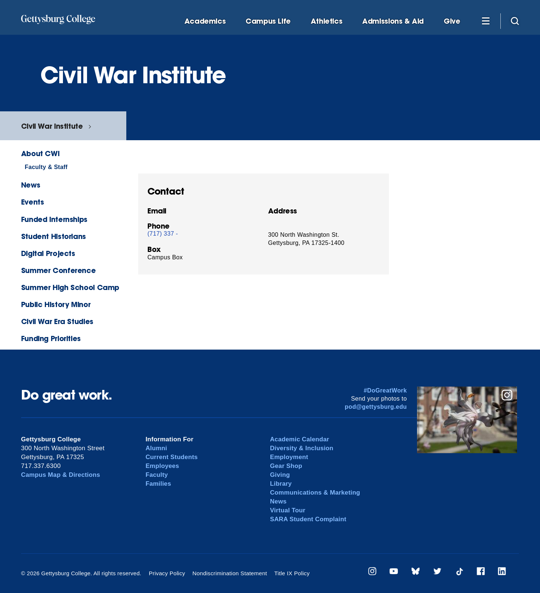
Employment (289, 457)
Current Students (172, 457)
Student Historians (53, 236)
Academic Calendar (300, 439)
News (30, 185)
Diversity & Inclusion (302, 448)
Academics (205, 21)
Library (281, 483)
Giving (280, 474)
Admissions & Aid (393, 21)
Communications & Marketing (315, 492)
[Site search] (515, 21)
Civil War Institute (52, 126)
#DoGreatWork (385, 390)
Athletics (327, 21)
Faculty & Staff (46, 167)
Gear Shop (286, 465)
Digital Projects (48, 253)
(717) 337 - (162, 233)
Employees (163, 465)
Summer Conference (58, 270)
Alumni (156, 448)
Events (32, 202)
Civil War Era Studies (57, 321)
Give (452, 21)
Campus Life (268, 21)
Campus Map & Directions (61, 474)
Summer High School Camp (70, 287)
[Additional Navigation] (485, 21)
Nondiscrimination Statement (229, 573)
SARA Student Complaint (308, 519)
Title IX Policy (290, 573)
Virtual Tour (288, 510)
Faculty (157, 474)
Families (158, 483)
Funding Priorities (51, 338)
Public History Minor (55, 304)
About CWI (40, 153)
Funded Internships (54, 219)
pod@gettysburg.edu (376, 407)
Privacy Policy (167, 573)
